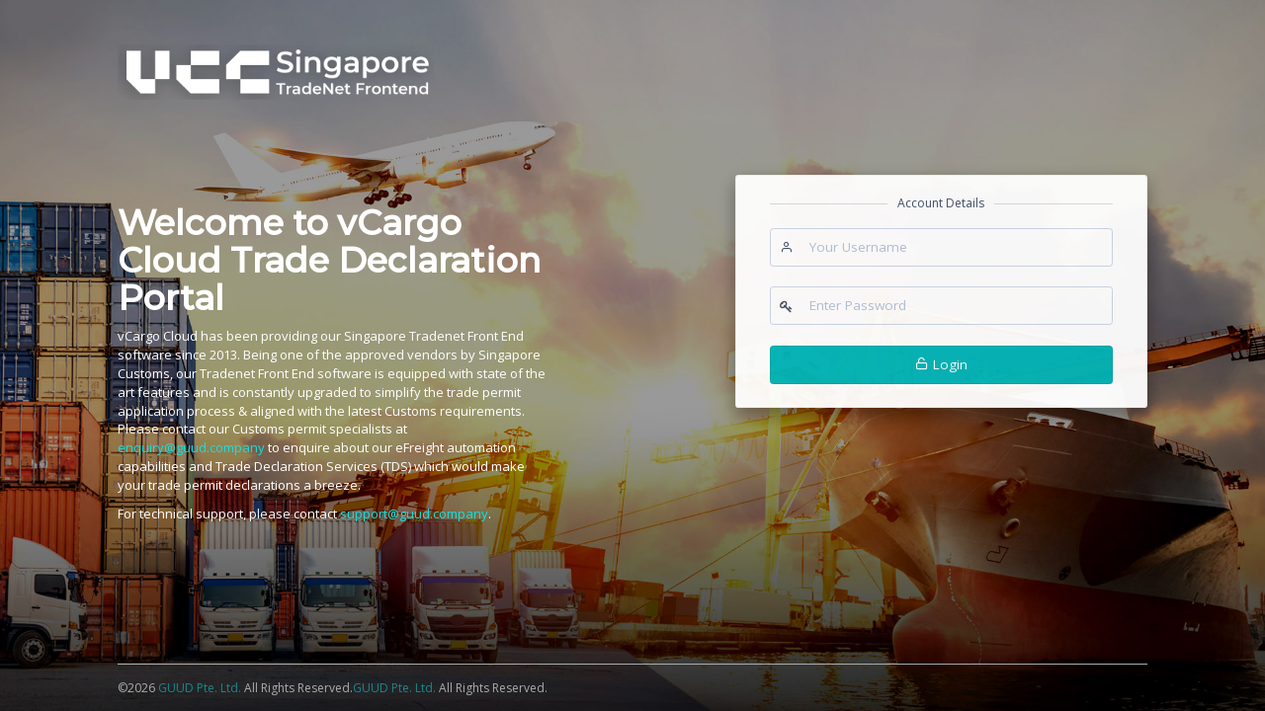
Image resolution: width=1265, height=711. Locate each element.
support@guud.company (414, 513)
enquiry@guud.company (191, 447)
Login (941, 364)
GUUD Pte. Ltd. (201, 687)
